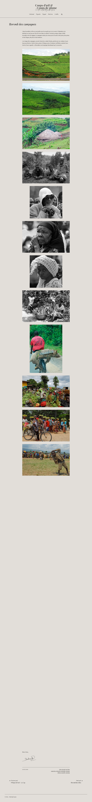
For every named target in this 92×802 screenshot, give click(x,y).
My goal (44, 14)
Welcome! (31, 14)
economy (68, 771)
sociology (68, 772)
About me (50, 14)
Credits (56, 14)
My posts (38, 14)
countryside (63, 771)
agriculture (54, 771)
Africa (60, 769)
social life (63, 772)
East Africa (67, 769)
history (59, 772)
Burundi (63, 769)
